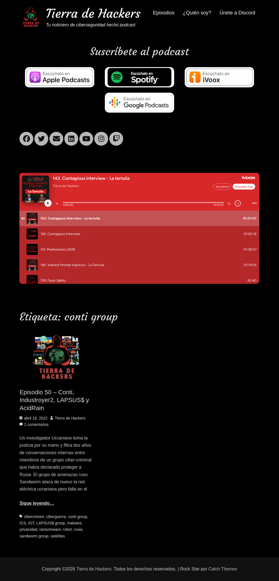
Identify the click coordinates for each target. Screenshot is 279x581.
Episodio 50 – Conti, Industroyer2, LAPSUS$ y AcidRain (54, 400)
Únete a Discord (237, 13)
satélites (57, 536)
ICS (22, 523)
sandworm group (33, 536)
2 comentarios (36, 424)
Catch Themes (223, 569)
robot (67, 529)
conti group (77, 516)
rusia (78, 529)
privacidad (28, 529)
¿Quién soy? (197, 13)
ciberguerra (56, 516)
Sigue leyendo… (36, 503)
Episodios (163, 13)
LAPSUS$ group (50, 523)
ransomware (50, 529)
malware (74, 523)
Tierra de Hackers (93, 13)
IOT (31, 523)
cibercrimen (34, 516)
